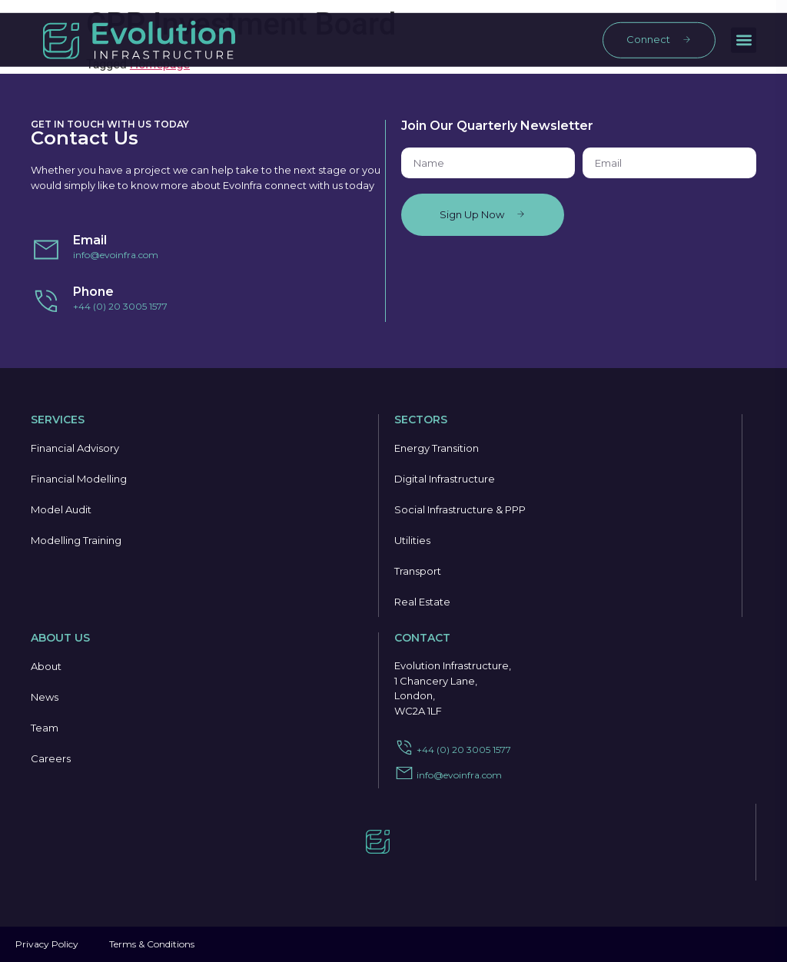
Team (44, 728)
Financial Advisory (75, 448)
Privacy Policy (46, 944)
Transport (417, 571)
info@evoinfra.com (115, 254)
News (44, 697)
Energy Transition (436, 448)
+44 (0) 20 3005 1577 (120, 306)
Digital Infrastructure (444, 479)
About (46, 666)
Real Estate (422, 601)
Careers (51, 758)
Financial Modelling (79, 479)
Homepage (160, 64)
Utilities (412, 540)
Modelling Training (76, 540)
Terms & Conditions (151, 944)
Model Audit (61, 509)
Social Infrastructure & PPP (460, 509)
